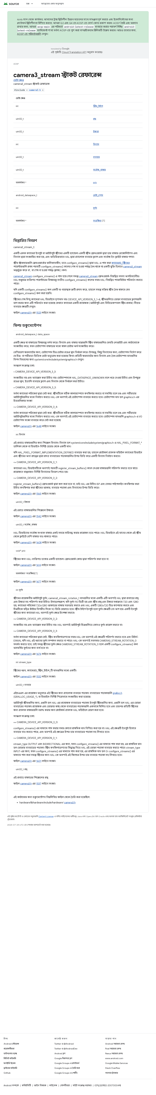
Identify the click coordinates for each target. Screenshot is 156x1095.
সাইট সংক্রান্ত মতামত (82, 1085)
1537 (38, 783)
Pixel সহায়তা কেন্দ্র (113, 1048)
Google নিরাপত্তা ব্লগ (63, 1058)
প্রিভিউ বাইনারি (10, 1058)
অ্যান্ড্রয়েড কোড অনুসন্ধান (52, 3)
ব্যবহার (96, 157)
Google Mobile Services (116, 1063)
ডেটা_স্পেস (98, 195)
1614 (38, 565)
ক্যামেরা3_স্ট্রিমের (121, 263)
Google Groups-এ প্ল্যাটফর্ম (66, 1063)
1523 (38, 312)
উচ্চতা (96, 131)
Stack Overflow (112, 1068)
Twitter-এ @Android (64, 1043)
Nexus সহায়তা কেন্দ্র (114, 1053)
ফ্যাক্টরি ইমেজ (9, 1063)
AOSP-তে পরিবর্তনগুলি (29, 34)
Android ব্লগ (59, 1053)
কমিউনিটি (26, 1085)
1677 (38, 581)
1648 (38, 426)
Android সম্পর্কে (11, 1085)
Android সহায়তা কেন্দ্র (115, 1043)
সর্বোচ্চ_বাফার (99, 169)
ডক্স (27, 3)
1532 (38, 676)
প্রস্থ (94, 119)
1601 (38, 761)
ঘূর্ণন (95, 208)
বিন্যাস (96, 144)
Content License (46, 816)
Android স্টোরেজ (11, 1043)
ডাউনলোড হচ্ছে (10, 1053)
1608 (39, 542)
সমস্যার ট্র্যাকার (111, 1072)
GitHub (7, 1072)
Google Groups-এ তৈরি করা (67, 1068)
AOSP (16, 64)
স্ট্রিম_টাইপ (98, 106)
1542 (38, 516)
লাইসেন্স (53, 1085)
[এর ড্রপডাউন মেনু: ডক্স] (33, 3)
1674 (38, 654)
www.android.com (114, 1058)
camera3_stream (132, 266)
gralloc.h (117, 693)
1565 (38, 493)
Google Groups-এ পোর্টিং (66, 1072)
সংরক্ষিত (97, 220)
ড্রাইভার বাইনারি (10, 1068)
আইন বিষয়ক (40, 1085)
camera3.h (35, 90)
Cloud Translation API (74, 52)
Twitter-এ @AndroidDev (65, 1048)
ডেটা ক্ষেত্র (18, 80)
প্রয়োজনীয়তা (9, 1048)
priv (95, 182)
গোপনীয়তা (65, 1085)
